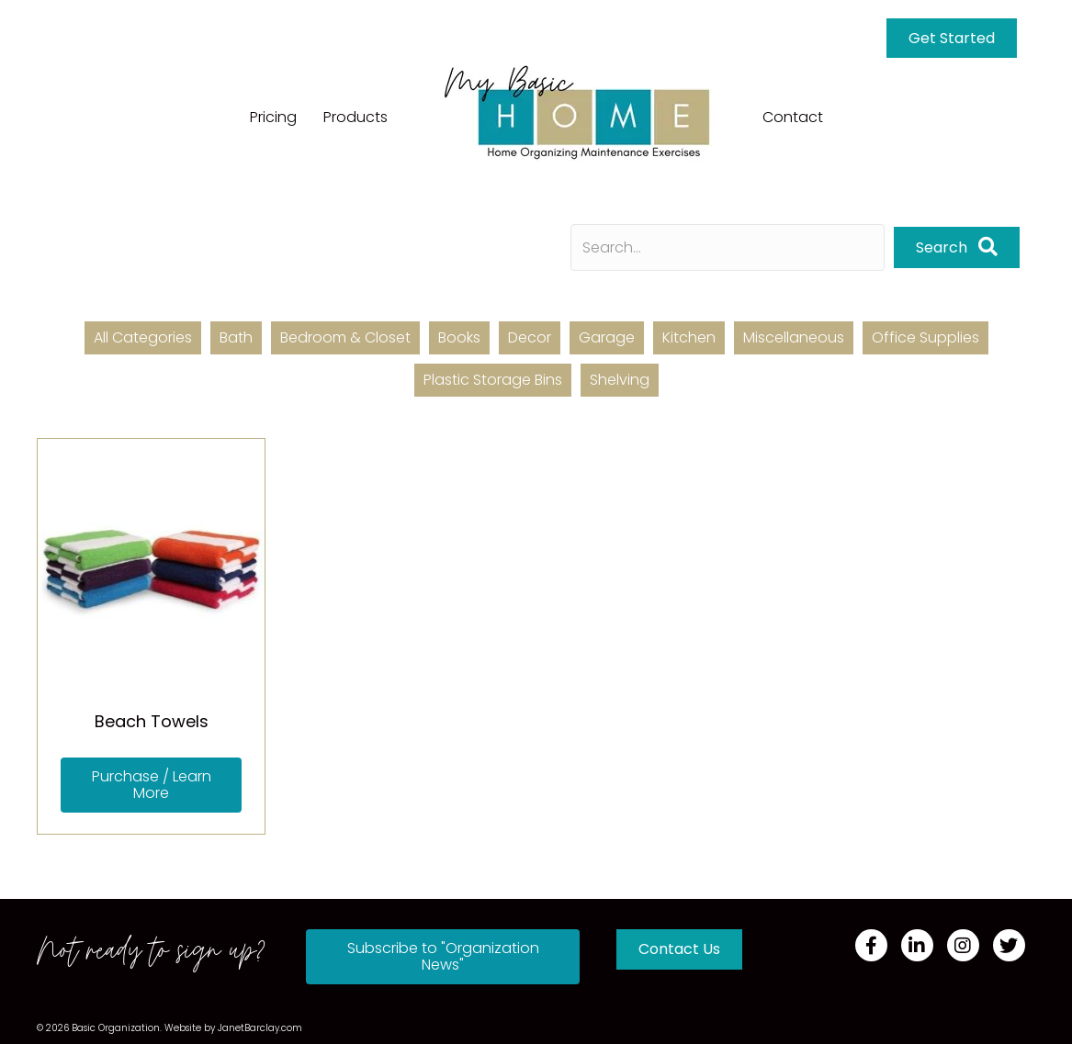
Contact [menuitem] (792, 117)
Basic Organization (116, 1028)
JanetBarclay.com (260, 1028)
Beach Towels (152, 721)
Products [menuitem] (355, 117)
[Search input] (727, 247)
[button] (957, 247)
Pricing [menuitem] (273, 117)
